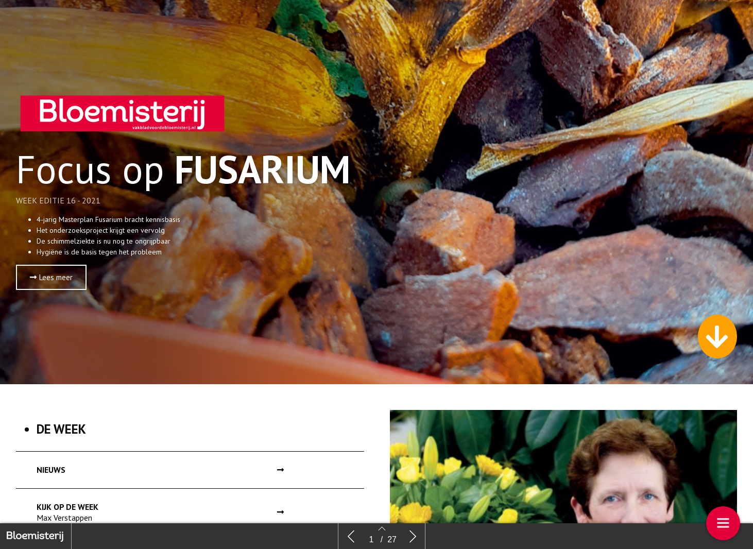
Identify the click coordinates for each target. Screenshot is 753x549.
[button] (51, 277)
